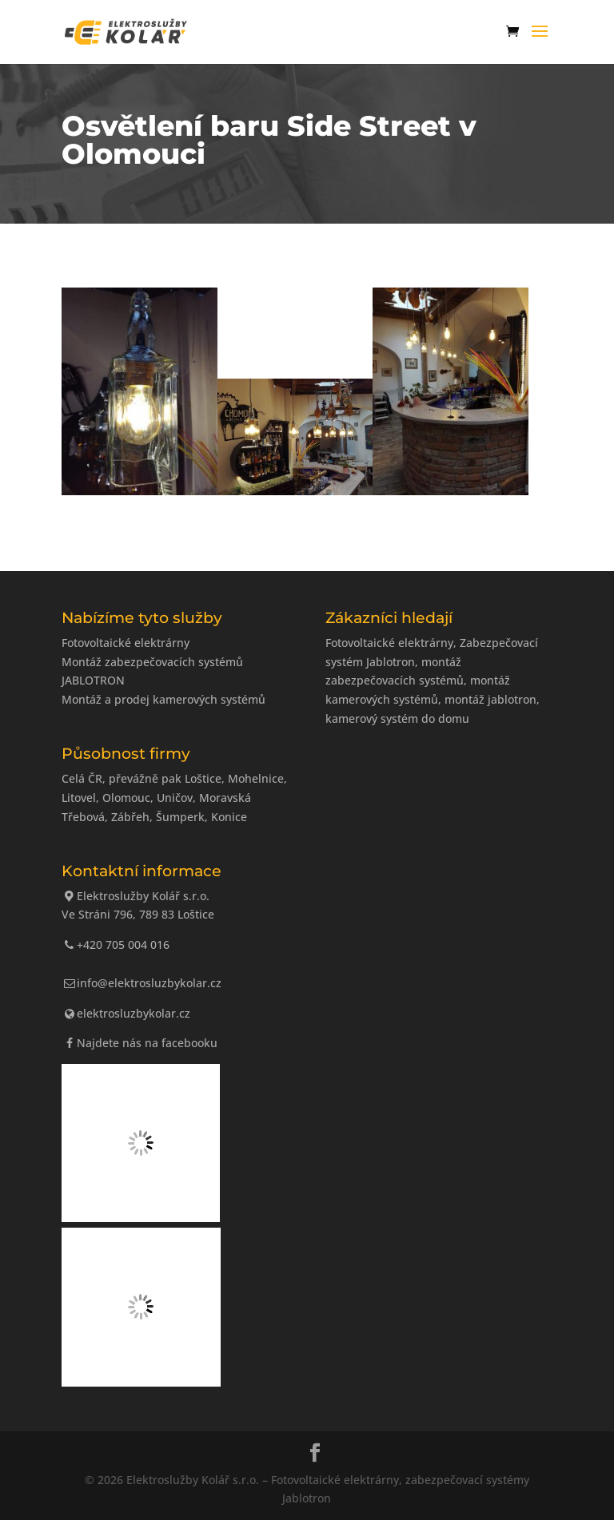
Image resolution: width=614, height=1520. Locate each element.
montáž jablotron (490, 699)
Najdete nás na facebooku (140, 1042)
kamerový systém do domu (397, 718)
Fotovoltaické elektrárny (125, 642)
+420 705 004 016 (116, 944)
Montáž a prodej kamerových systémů (163, 699)
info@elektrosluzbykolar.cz (142, 982)
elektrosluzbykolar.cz (126, 1013)
